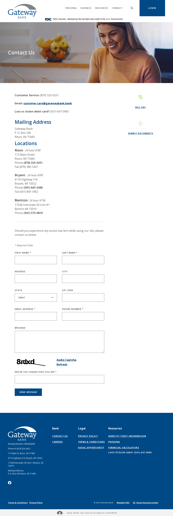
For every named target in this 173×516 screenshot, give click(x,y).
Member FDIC (123, 502)
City (65, 271)
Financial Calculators (123, 447)
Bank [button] (55, 428)
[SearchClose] (132, 8)
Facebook (9, 482)
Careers (57, 441)
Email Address (25, 309)
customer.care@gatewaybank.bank (47, 103)
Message (20, 327)
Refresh (62, 364)
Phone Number (72, 309)
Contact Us (60, 436)
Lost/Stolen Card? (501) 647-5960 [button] (130, 452)
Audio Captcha (66, 360)
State (18, 290)
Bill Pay (140, 107)
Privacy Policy (88, 436)
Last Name (70, 252)
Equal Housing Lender (147, 502)
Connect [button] (117, 8)
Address (20, 271)
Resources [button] (101, 8)
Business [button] (86, 8)
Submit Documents (140, 133)
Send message (28, 392)
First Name (23, 252)
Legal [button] (82, 428)
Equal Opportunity (91, 447)
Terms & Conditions (91, 441)
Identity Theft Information (127, 436)
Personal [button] (71, 8)
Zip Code (67, 290)
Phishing (114, 441)
